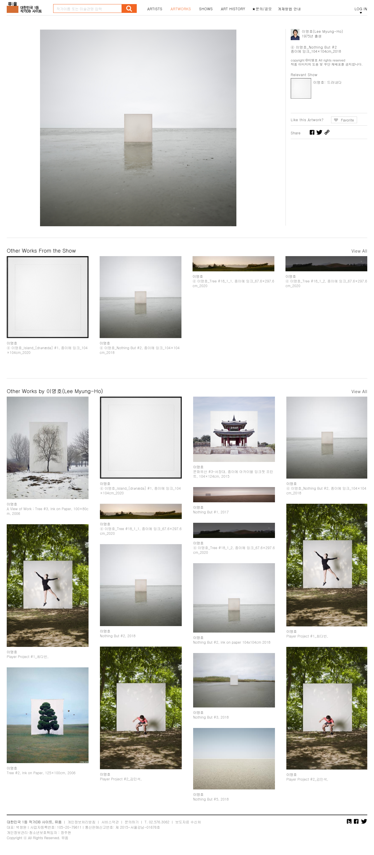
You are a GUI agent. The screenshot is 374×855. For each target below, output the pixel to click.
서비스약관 (110, 821)
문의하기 (132, 821)
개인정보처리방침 (81, 821)
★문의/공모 (262, 9)
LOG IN (360, 9)
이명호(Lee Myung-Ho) (322, 31)
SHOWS (206, 9)
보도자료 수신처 (188, 821)
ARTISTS (154, 9)
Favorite (347, 119)
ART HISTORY (233, 9)
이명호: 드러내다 (327, 82)
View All (359, 251)
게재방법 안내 (289, 9)
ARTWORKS (181, 9)
